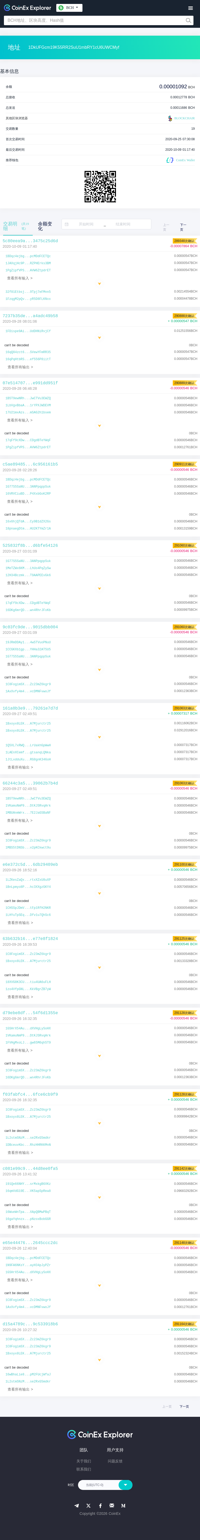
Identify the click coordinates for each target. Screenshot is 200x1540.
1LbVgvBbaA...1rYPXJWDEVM (28, 405)
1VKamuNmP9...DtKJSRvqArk (28, 806)
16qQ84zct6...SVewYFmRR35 (28, 352)
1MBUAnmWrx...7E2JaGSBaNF (28, 813)
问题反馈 (115, 1461)
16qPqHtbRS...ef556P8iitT (28, 359)
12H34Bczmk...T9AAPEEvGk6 (28, 575)
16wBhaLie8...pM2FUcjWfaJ (28, 1374)
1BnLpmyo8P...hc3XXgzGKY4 (28, 887)
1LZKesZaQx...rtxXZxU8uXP (28, 880)
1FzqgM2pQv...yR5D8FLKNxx (28, 299)
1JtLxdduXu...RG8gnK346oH (28, 759)
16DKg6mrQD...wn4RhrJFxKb (28, 610)
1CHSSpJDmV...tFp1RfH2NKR (28, 908)
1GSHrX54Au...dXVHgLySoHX (28, 1028)
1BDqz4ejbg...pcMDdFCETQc (28, 256)
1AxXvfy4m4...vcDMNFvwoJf (28, 691)
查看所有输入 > (19, 278)
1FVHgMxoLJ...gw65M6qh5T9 (28, 1043)
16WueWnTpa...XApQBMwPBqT (28, 1212)
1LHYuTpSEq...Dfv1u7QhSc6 (28, 915)
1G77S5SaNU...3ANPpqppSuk (28, 487)
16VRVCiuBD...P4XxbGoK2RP (28, 494)
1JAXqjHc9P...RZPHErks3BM (28, 263)
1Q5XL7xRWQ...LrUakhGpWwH (28, 745)
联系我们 (83, 1469)
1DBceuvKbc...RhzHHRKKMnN (28, 1145)
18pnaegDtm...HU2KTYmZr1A (28, 529)
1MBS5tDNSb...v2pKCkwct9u (28, 848)
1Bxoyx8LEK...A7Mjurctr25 (28, 724)
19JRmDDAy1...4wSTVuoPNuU (28, 642)
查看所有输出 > (20, 367)
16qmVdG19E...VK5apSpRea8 (28, 1191)
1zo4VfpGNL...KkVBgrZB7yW (28, 989)
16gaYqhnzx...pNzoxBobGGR (28, 1219)
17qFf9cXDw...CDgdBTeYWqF (28, 440)
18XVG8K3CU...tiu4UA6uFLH (28, 982)
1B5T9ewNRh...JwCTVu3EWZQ (28, 398)
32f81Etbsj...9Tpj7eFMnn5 (28, 292)
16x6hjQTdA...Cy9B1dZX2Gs (28, 521)
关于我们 (83, 1461)
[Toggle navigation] (190, 8)
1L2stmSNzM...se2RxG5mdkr (28, 1138)
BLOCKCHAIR (181, 118)
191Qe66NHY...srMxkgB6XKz (28, 1184)
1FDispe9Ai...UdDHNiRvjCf (28, 331)
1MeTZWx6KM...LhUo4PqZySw (28, 568)
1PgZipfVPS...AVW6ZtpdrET (28, 270)
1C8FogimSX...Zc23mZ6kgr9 (28, 684)
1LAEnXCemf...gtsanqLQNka (28, 752)
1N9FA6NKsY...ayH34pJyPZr (28, 1265)
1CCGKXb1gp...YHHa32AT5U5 (28, 649)
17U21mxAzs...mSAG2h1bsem (28, 412)
